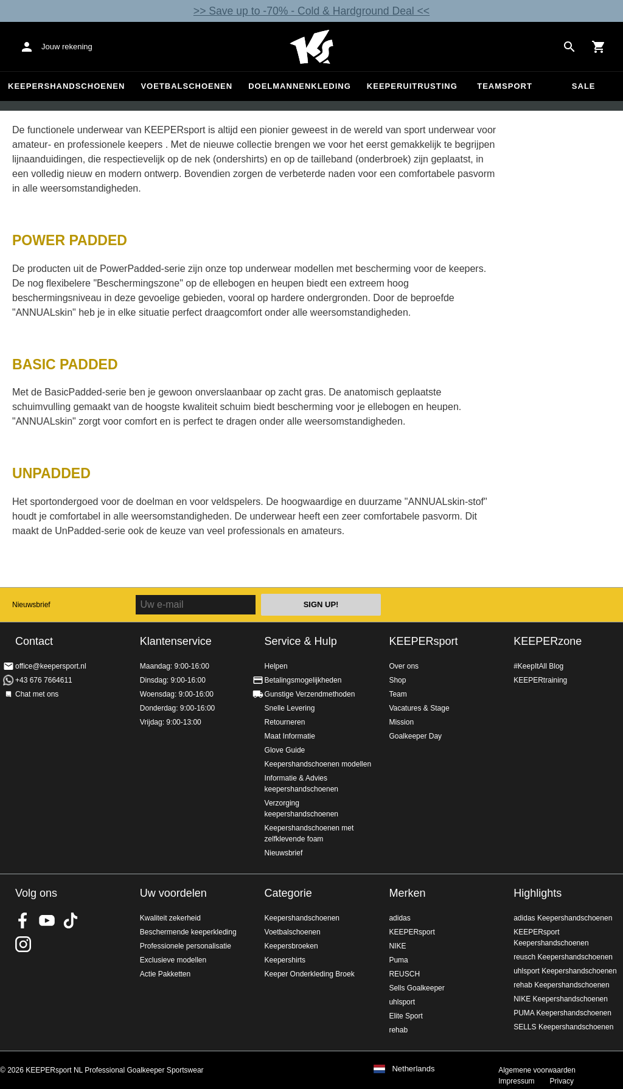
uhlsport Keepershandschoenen (564, 971)
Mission (401, 722)
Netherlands (413, 1069)
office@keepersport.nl (50, 666)
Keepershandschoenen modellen (318, 764)
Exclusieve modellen (173, 960)
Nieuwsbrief (31, 604)
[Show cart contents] (598, 47)
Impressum (516, 1081)
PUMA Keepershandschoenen (562, 1013)
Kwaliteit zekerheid (170, 918)
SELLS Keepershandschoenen (563, 1027)
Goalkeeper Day (415, 736)
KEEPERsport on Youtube (47, 920)
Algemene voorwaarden (537, 1070)
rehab (398, 1030)
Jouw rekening (66, 46)
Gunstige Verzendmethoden (310, 694)
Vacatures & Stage (419, 708)
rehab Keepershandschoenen (561, 985)
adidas (399, 918)
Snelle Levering (290, 708)
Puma (398, 960)
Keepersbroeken (291, 946)
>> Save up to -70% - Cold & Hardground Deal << (311, 11)
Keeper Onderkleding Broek (310, 974)
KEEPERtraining (540, 680)
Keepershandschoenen (66, 86)
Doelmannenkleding (299, 86)
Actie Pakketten (165, 974)
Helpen (276, 666)
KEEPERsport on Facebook (23, 920)
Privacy (562, 1081)
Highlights (537, 893)
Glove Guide (285, 750)
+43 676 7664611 (43, 680)
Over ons (404, 666)
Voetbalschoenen (186, 86)
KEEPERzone (547, 641)
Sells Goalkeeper (416, 988)
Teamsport (504, 86)
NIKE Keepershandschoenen (560, 999)
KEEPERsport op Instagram (23, 944)
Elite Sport (405, 1016)
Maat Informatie (290, 736)
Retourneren (285, 722)
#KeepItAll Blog (538, 666)
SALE (584, 86)
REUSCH (404, 974)
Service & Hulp (301, 641)
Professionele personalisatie (185, 946)
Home (311, 47)
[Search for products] (569, 47)
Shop (397, 680)
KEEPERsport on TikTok (70, 920)
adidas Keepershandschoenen (562, 918)
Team (397, 694)
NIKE (397, 946)
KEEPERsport (423, 641)
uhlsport (402, 1002)
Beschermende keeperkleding (188, 932)
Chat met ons (36, 694)
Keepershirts (285, 960)
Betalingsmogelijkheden (303, 680)
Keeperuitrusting (412, 86)
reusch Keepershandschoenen (563, 957)
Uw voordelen (173, 893)
